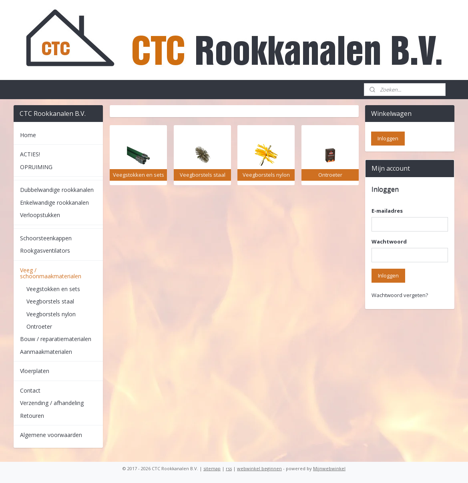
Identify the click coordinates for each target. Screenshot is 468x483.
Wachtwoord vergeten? (400, 295)
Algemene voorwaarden (51, 435)
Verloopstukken (40, 215)
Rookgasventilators (45, 250)
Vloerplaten (34, 371)
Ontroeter (39, 326)
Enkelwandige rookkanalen (54, 202)
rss (229, 468)
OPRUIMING (36, 167)
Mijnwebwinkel (329, 468)
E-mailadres (387, 210)
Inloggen (388, 275)
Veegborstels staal (50, 301)
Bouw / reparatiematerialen (55, 339)
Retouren (32, 415)
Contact (30, 390)
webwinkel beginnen (259, 468)
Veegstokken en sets (53, 289)
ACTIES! (30, 154)
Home (28, 135)
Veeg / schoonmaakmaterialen (50, 273)
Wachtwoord (389, 241)
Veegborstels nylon (51, 314)
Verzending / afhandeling (52, 403)
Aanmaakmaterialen (46, 351)
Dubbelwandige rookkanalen (57, 190)
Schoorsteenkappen (46, 238)
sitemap (212, 468)
